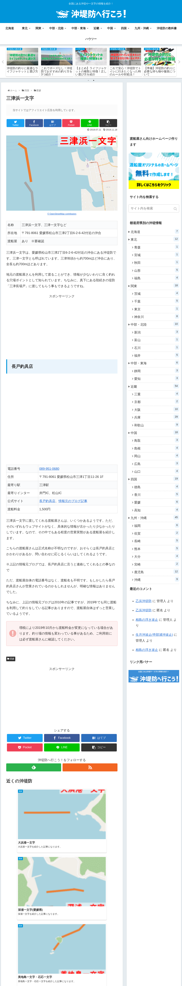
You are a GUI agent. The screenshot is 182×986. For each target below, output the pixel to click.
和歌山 (156, 425)
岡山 (156, 456)
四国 (155, 479)
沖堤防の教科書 (132, 971)
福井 (156, 355)
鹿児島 (156, 572)
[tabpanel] (22, 62)
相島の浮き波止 (147, 620)
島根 (156, 448)
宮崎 (156, 564)
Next (179, 62)
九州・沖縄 (155, 517)
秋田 (156, 262)
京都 (156, 401)
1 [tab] (88, 80)
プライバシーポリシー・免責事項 (143, 976)
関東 (155, 285)
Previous (2, 62)
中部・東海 (155, 363)
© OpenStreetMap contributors (61, 214)
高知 (156, 510)
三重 (156, 394)
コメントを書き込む (62, 946)
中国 (155, 432)
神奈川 (156, 316)
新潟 (156, 332)
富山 (156, 340)
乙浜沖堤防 (144, 601)
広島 (156, 463)
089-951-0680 (49, 469)
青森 (156, 247)
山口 (156, 471)
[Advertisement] (61, 324)
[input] (154, 209)
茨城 (156, 293)
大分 (156, 556)
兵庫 (156, 417)
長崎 (156, 541)
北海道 (155, 231)
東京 (156, 309)
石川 (156, 347)
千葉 (156, 301)
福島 (156, 278)
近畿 (155, 386)
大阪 (156, 409)
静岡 (156, 371)
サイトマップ (171, 971)
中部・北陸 (155, 324)
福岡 (156, 525)
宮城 (156, 255)
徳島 (156, 486)
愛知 (156, 378)
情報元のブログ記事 (72, 501)
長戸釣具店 (47, 501)
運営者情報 (172, 976)
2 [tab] (93, 80)
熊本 (156, 548)
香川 (156, 494)
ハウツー (115, 971)
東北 (155, 239)
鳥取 (156, 440)
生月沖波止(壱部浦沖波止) (154, 635)
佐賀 (156, 533)
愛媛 (12, 659)
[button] (175, 209)
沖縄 (156, 579)
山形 (156, 270)
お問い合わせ (152, 971)
